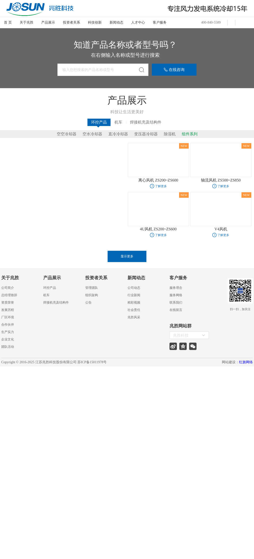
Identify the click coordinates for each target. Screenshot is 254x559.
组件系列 (190, 134)
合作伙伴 (7, 324)
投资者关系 (71, 22)
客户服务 (160, 22)
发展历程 (7, 310)
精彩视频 (133, 302)
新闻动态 (116, 22)
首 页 (8, 22)
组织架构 (91, 295)
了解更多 (161, 186)
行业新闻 (133, 295)
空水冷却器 (92, 134)
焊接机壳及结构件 (145, 122)
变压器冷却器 (146, 134)
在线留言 (175, 310)
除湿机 (170, 134)
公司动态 (133, 288)
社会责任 (133, 310)
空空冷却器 (66, 134)
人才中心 (138, 22)
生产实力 (7, 332)
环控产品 (99, 122)
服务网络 (175, 295)
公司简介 (7, 288)
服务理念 (175, 288)
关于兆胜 (26, 22)
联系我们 (175, 302)
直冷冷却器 (118, 134)
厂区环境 (7, 317)
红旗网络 (246, 362)
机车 (118, 122)
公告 (88, 302)
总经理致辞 (9, 295)
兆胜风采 (133, 317)
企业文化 (7, 339)
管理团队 (91, 288)
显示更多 (127, 256)
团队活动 (7, 347)
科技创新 (95, 22)
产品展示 (48, 22)
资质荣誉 (7, 302)
